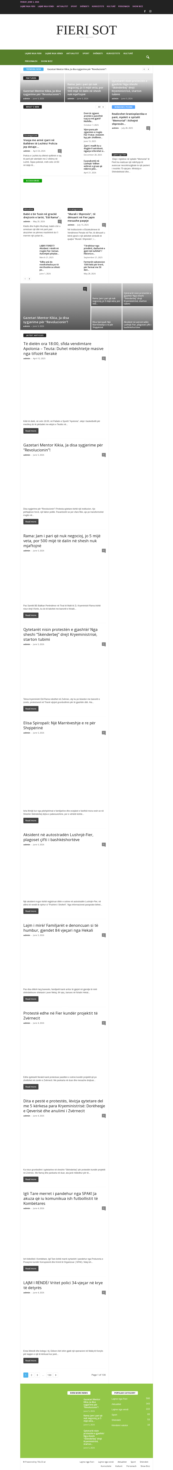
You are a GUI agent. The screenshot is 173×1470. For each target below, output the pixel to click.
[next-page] (29, 279)
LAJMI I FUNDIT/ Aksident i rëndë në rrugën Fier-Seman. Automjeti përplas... (49, 249)
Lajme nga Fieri (27, 6)
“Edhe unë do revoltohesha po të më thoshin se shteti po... (50, 265)
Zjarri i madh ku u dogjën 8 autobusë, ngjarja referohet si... (94, 148)
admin (26, 98)
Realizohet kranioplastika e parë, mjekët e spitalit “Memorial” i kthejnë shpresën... (129, 119)
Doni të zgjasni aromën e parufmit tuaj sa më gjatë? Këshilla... (93, 117)
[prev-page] (25, 279)
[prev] (144, 69)
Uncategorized (30, 135)
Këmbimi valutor (120, 1425)
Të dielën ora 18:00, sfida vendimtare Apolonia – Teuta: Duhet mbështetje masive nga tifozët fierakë (63, 348)
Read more (30, 430)
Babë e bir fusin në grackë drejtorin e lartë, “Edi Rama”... (42, 215)
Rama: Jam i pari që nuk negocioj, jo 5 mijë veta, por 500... (106, 301)
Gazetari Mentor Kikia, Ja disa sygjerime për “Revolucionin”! (76, 69)
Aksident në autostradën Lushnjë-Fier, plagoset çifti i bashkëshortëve (137, 325)
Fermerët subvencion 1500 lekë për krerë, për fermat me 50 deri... (94, 265)
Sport (74, 6)
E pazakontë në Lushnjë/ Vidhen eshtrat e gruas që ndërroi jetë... (93, 164)
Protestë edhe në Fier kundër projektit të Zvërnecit (60, 1015)
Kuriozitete (98, 6)
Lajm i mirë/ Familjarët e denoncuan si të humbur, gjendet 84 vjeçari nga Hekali (60, 928)
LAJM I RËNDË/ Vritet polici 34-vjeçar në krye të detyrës (63, 1285)
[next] (148, 69)
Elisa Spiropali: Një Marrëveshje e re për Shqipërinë (103, 325)
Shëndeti (84, 6)
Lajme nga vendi (46, 6)
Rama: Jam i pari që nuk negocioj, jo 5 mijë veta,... (93, 1418)
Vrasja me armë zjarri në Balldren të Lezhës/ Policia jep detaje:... (40, 143)
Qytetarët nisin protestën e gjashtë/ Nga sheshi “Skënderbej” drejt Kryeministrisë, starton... (94, 1437)
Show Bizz (137, 6)
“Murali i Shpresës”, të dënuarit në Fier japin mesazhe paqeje (82, 217)
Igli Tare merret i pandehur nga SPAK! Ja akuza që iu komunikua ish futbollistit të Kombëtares (60, 1198)
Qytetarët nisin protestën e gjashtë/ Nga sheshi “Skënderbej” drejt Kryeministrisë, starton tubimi (129, 87)
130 (49, 1375)
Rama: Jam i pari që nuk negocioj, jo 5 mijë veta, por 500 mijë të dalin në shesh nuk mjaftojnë (85, 89)
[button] (148, 57)
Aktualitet (62, 6)
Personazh (124, 6)
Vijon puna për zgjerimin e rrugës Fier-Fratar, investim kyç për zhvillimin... (94, 133)
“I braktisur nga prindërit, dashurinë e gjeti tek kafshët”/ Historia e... (94, 249)
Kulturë (111, 6)
